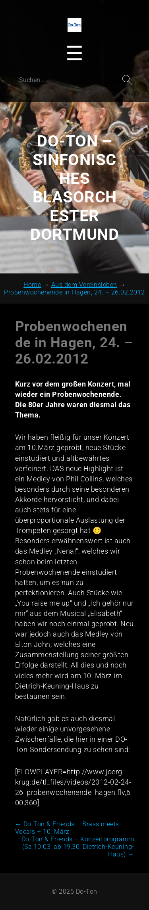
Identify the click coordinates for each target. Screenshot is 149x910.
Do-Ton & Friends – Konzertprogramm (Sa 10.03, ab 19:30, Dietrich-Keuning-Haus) (77, 846)
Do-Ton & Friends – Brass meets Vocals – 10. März (67, 827)
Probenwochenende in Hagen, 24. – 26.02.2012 (74, 342)
